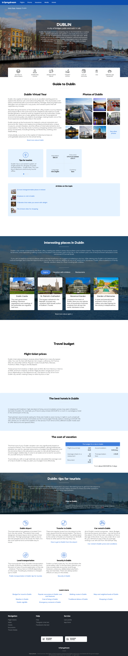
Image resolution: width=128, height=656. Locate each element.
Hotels (10, 605)
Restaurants (80, 253)
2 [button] (26, 174)
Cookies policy (69, 640)
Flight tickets (12, 600)
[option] (22, 274)
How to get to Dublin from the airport (64, 523)
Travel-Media (12, 610)
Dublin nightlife (22, 583)
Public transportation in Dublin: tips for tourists (25, 556)
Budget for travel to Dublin (22, 575)
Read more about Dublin (35, 140)
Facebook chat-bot (42, 605)
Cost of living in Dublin (50, 580)
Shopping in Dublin (106, 580)
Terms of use (48, 640)
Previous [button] (7, 274)
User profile (68, 600)
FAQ (37, 600)
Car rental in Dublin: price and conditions (102, 524)
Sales (10, 603)
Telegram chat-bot (42, 603)
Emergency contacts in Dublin (50, 583)
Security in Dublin (64, 556)
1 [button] (24, 174)
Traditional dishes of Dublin (78, 580)
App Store (67, 603)
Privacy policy (58, 640)
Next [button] (120, 274)
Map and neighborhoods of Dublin (106, 575)
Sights (45, 253)
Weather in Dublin (22, 580)
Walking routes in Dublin (78, 575)
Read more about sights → (64, 295)
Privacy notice (80, 640)
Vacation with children (61, 253)
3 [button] (28, 174)
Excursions (11, 608)
